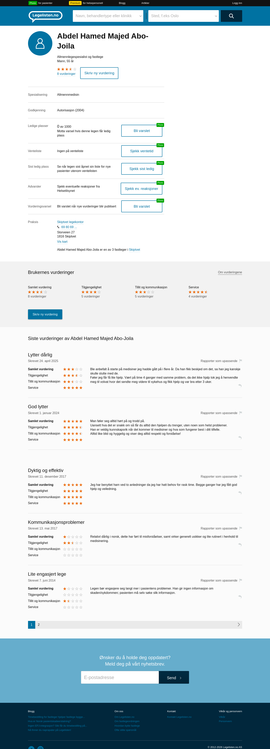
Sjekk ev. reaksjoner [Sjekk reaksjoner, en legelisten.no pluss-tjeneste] (145, 180)
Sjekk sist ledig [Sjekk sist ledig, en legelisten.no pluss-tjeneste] (145, 162)
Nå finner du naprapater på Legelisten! (49, 719)
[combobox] (108, 16)
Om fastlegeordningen (126, 711)
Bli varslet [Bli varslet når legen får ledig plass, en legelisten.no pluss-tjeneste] (145, 126)
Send (171, 668)
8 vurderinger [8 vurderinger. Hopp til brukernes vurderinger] (66, 73)
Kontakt (171, 700)
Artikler (145, 3)
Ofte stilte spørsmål (125, 719)
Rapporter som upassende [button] (219, 350)
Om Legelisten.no (124, 706)
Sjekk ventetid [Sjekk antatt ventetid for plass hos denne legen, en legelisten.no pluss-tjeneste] (145, 145)
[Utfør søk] (231, 16)
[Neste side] (238, 614)
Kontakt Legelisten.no (179, 706)
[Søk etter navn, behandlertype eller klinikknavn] (108, 16)
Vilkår (222, 706)
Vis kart (62, 231)
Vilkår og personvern (230, 700)
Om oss (118, 700)
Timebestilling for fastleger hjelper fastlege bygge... (56, 706)
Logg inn (237, 3)
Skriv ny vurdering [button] (96, 72)
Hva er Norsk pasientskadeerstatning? (49, 711)
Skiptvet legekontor (70, 211)
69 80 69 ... (69, 217)
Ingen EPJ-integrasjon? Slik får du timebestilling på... (57, 715)
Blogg (122, 3)
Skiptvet (134, 239)
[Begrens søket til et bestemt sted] (183, 16)
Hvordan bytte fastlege (127, 715)
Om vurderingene (230, 262)
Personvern (225, 711)
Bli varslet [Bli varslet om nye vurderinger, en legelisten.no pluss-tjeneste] (145, 196)
